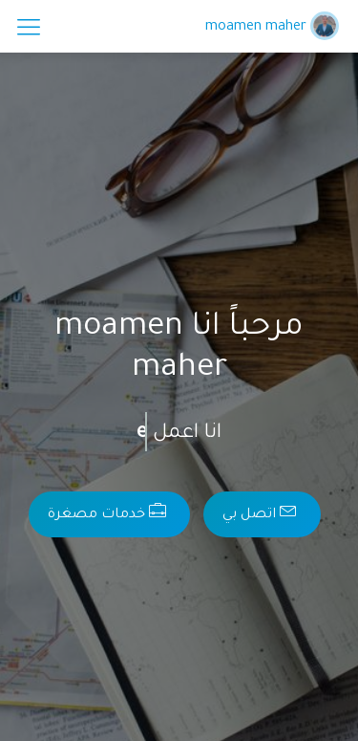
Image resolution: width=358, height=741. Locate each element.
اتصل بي (259, 512)
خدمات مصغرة (107, 512)
